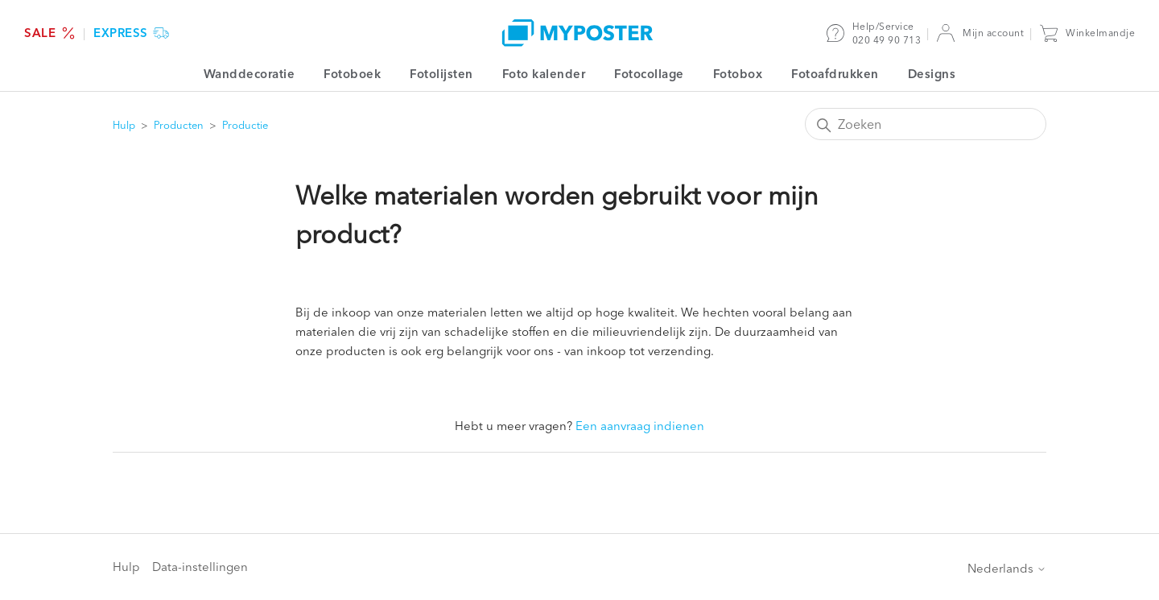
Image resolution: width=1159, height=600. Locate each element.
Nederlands (1006, 568)
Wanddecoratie (249, 73)
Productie (245, 124)
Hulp (124, 124)
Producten (179, 124)
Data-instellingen (200, 566)
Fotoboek (352, 73)
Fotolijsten (441, 73)
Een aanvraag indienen (639, 425)
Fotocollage (649, 73)
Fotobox (738, 73)
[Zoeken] (925, 124)
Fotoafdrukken (835, 73)
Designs (932, 73)
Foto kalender (544, 73)
